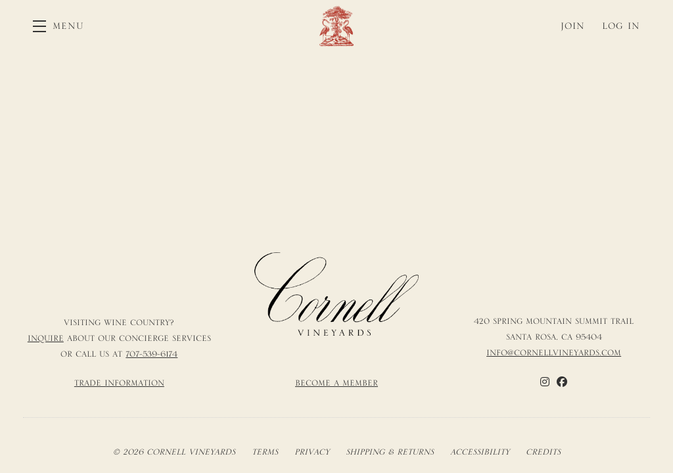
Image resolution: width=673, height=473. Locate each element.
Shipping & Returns (390, 452)
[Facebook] (562, 381)
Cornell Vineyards (336, 26)
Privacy (311, 452)
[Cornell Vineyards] (337, 294)
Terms (265, 452)
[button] (58, 26)
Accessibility (479, 452)
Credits (543, 452)
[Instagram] (544, 381)
